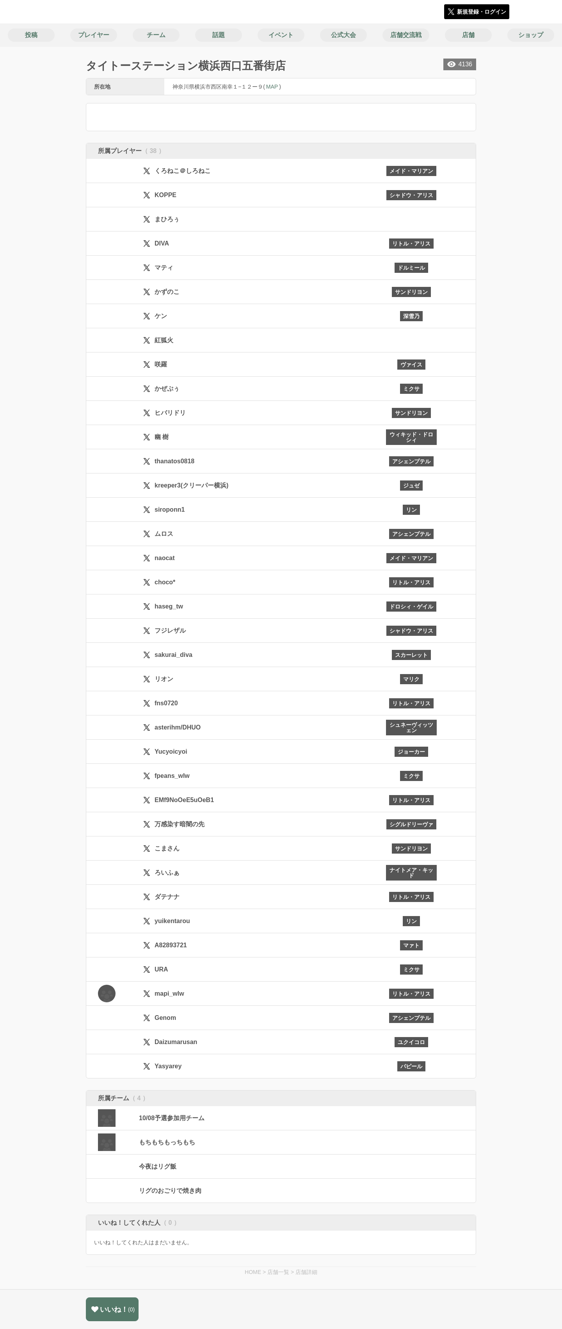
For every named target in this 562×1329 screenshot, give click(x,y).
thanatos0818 (174, 461)
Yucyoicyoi (171, 751)
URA (161, 969)
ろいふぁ (167, 872)
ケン (161, 316)
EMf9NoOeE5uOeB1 (184, 800)
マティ (164, 267)
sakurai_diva (173, 654)
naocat (165, 558)
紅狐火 (164, 340)
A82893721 (171, 945)
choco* (165, 582)
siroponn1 (170, 509)
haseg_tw (169, 606)
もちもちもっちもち (167, 1142)
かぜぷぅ (167, 388)
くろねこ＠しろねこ (183, 170)
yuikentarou (172, 921)
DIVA (162, 243)
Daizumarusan (176, 1042)
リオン (164, 679)
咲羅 (161, 364)
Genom (165, 1017)
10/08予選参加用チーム (172, 1118)
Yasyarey (168, 1066)
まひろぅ (167, 219)
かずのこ (167, 291)
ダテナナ (167, 896)
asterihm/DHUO (178, 727)
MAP (272, 87)
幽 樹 (162, 437)
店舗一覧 (278, 1272)
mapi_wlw (169, 993)
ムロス (164, 533)
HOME (253, 1272)
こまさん (167, 848)
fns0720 (166, 703)
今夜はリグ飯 (157, 1166)
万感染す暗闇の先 (180, 824)
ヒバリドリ (170, 412)
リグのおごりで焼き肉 (170, 1190)
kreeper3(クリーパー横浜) (191, 485)
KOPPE (165, 195)
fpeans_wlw (172, 775)
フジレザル (170, 630)
